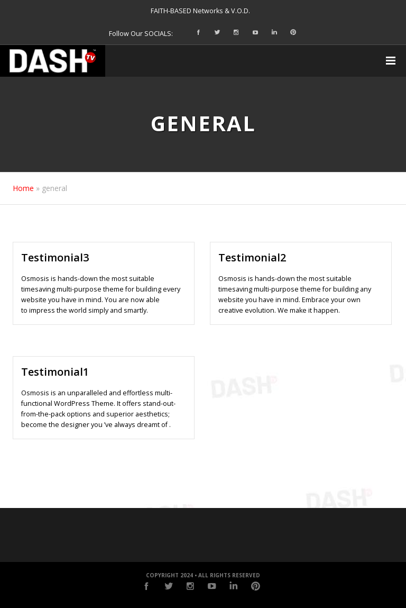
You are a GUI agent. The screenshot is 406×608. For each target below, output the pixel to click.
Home (23, 188)
